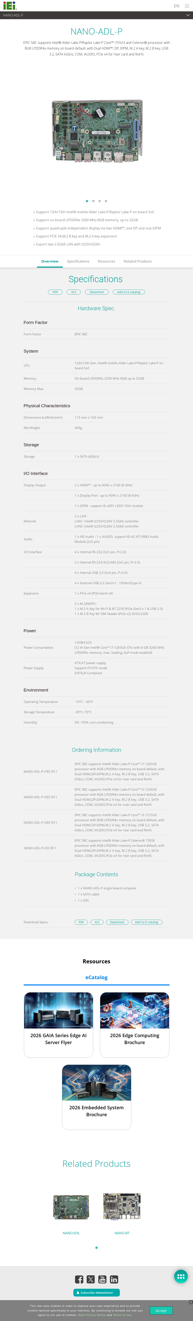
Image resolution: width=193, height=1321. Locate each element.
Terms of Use (121, 1315)
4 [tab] (106, 201)
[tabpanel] (96, 130)
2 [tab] (93, 201)
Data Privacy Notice (91, 1315)
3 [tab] (100, 201)
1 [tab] (87, 201)
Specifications (78, 261)
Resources (106, 261)
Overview (50, 261)
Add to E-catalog (128, 292)
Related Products (138, 261)
